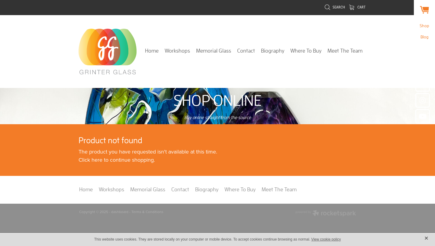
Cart (357, 7)
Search (334, 7)
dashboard (119, 211)
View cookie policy (326, 239)
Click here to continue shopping (116, 159)
